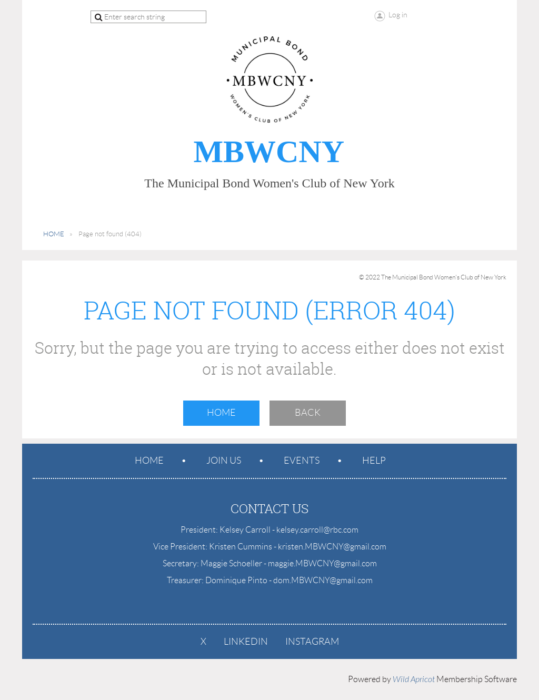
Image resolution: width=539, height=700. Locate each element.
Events (302, 460)
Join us (223, 460)
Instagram (312, 641)
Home (221, 412)
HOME (53, 234)
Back (308, 412)
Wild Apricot (414, 679)
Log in (397, 15)
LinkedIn (246, 641)
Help (374, 460)
